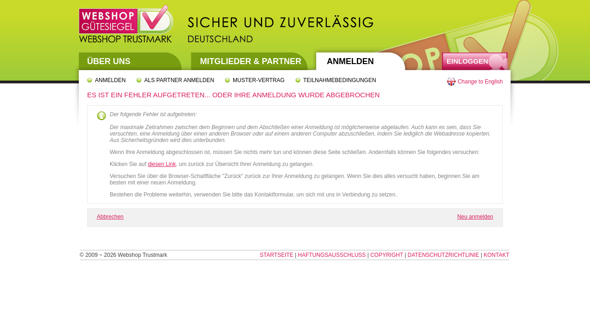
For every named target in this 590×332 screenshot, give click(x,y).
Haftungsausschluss (332, 255)
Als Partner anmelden (179, 80)
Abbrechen (110, 216)
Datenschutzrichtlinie (443, 255)
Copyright (386, 255)
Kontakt (496, 255)
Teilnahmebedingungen (339, 80)
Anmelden (350, 61)
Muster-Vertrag (258, 80)
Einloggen (467, 61)
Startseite (277, 255)
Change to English (480, 81)
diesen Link (162, 164)
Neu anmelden (475, 216)
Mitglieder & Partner (250, 61)
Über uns (108, 61)
